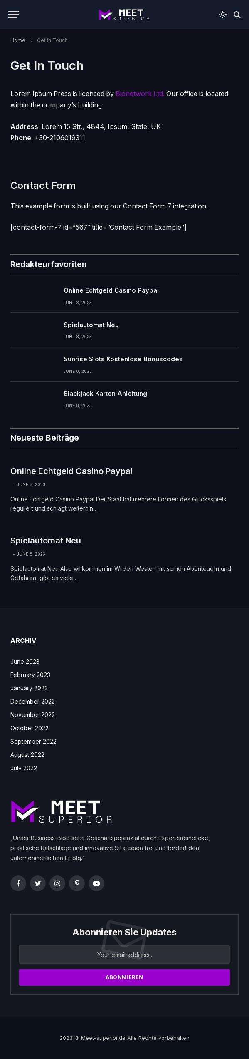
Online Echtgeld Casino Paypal (111, 290)
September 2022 (33, 741)
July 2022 (23, 767)
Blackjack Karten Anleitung (105, 393)
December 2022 (32, 701)
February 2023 (30, 674)
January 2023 (29, 688)
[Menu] (13, 14)
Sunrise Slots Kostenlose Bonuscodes (123, 359)
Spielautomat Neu (91, 325)
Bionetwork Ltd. (140, 94)
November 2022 (32, 714)
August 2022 (27, 754)
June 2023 (24, 661)
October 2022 (29, 728)
